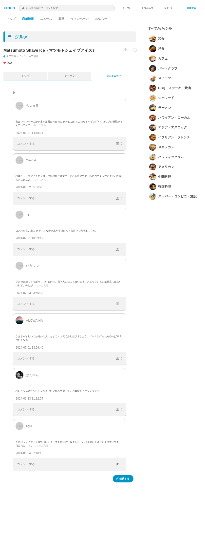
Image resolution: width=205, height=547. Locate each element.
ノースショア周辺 (23, 56)
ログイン (168, 8)
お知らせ (100, 17)
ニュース (46, 17)
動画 (61, 17)
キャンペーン (79, 17)
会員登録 (191, 8)
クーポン (126, 8)
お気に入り (147, 8)
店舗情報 (28, 17)
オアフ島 (9, 56)
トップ (11, 17)
